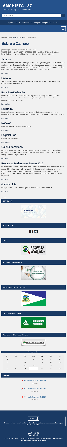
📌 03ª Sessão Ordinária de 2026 (33, 397)
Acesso (6, 59)
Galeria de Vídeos (12, 147)
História (6, 78)
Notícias (6, 123)
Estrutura (7, 109)
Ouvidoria (26, 22)
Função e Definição (13, 92)
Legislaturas (8, 135)
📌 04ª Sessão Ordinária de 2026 (33, 388)
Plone (39, 425)
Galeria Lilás (8, 184)
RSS (57, 22)
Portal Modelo (38, 423)
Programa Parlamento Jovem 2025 (22, 163)
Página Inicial (12, 22)
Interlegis (58, 423)
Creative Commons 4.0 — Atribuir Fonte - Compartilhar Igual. (41, 439)
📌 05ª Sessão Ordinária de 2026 (33, 380)
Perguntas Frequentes (42, 22)
